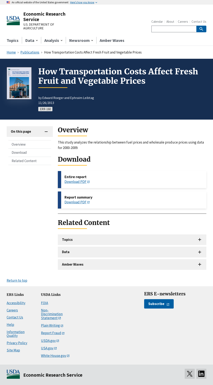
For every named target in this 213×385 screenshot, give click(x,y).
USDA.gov (48, 340)
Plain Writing (50, 325)
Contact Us (199, 21)
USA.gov (47, 348)
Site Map (13, 350)
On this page (21, 131)
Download (19, 152)
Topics (13, 40)
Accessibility (16, 303)
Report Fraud (51, 333)
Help (10, 324)
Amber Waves (112, 40)
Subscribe (156, 303)
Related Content (24, 161)
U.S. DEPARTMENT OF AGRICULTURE (38, 26)
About (170, 21)
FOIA (44, 303)
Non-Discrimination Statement (52, 314)
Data (65, 252)
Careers (183, 21)
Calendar (157, 21)
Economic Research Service (44, 16)
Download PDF (75, 181)
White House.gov (53, 355)
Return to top (17, 280)
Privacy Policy (17, 343)
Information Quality (16, 334)
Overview (19, 144)
